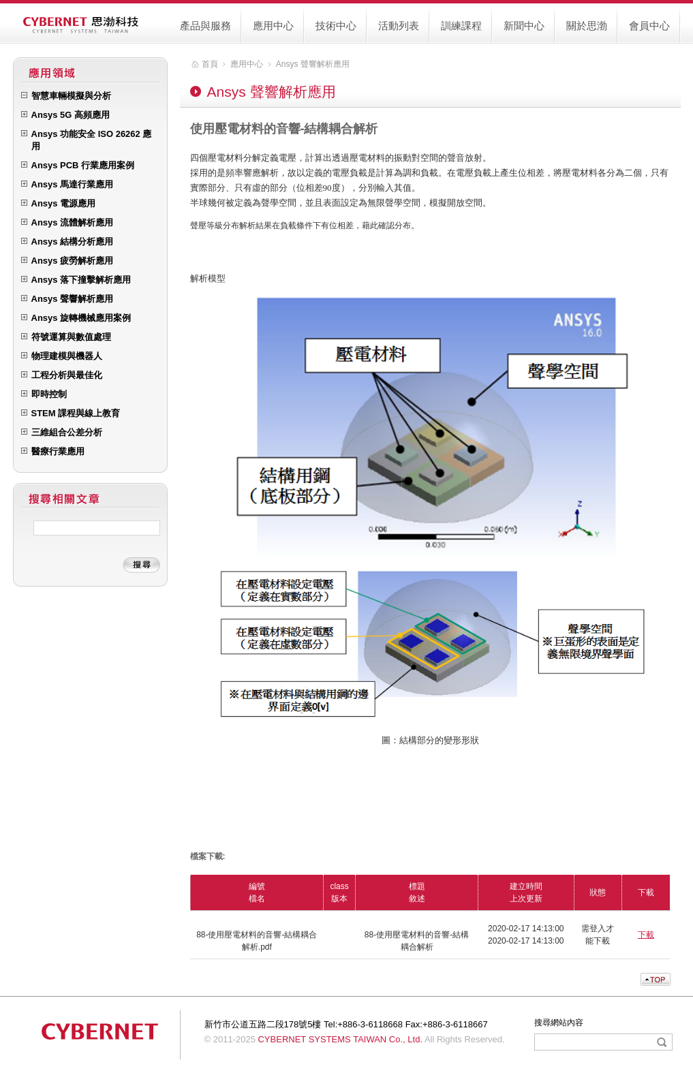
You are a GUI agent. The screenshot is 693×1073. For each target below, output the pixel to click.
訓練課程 (461, 25)
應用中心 (273, 25)
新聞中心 (524, 25)
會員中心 (649, 25)
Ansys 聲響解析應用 (313, 64)
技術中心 (335, 25)
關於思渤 (586, 25)
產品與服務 (205, 25)
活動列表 (398, 25)
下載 (646, 934)
